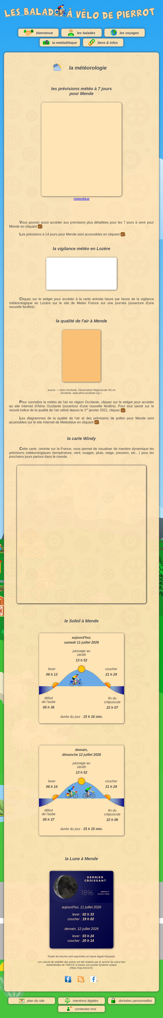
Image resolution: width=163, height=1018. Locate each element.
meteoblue (82, 199)
